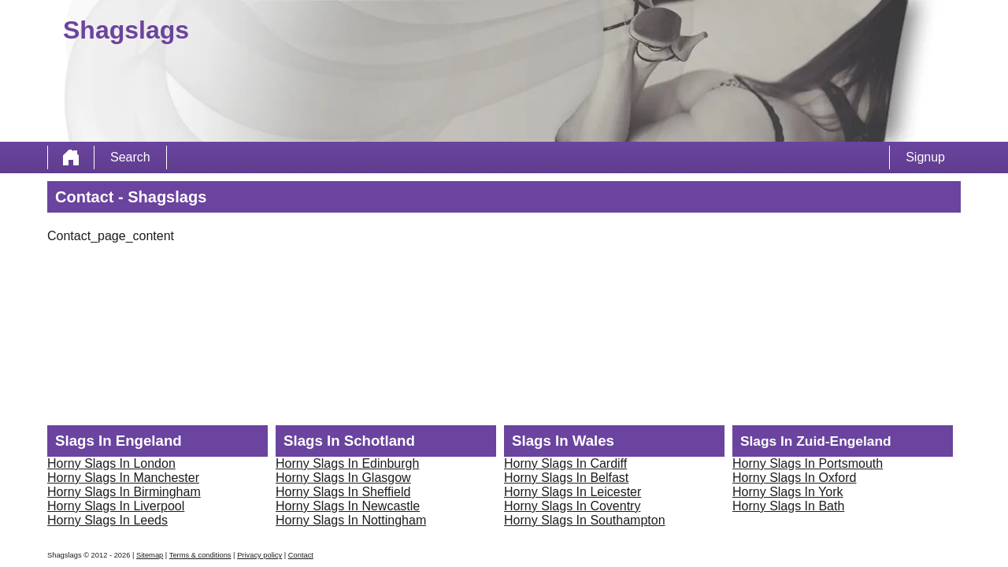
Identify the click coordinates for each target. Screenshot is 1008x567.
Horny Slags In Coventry (572, 506)
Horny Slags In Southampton (584, 520)
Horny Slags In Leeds (107, 520)
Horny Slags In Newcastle (348, 506)
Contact (300, 555)
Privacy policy (259, 555)
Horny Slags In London (111, 463)
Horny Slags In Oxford (794, 477)
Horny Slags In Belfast (566, 477)
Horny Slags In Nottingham (351, 520)
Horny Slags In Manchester (123, 477)
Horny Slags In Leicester (572, 491)
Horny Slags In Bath (788, 506)
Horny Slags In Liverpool (115, 506)
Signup (925, 157)
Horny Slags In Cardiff (565, 463)
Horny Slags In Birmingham (124, 491)
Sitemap (149, 555)
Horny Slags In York (787, 491)
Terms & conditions (200, 555)
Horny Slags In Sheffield (343, 491)
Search (130, 157)
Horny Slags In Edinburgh (347, 463)
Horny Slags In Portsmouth (807, 463)
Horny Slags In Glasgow (343, 477)
